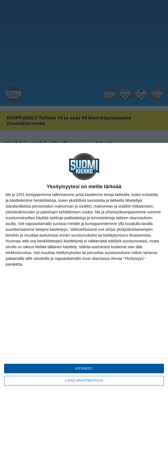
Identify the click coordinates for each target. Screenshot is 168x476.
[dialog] (84, 309)
